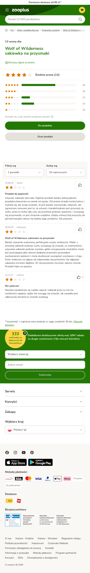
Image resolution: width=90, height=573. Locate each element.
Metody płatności (42, 553)
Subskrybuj (45, 374)
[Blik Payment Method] (19, 479)
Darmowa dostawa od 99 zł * (45, 2)
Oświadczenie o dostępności (42, 557)
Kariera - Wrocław (47, 538)
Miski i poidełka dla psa (28, 30)
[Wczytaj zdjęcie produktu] (20, 62)
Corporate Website (58, 543)
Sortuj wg (51, 165)
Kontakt (49, 548)
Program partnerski (66, 553)
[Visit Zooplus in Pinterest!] (32, 452)
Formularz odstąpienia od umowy (23, 548)
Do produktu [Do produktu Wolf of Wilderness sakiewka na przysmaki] (45, 125)
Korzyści (9, 557)
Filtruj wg (10, 165)
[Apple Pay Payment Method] (57, 479)
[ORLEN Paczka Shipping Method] (19, 501)
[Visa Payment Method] (38, 479)
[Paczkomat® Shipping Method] (9, 501)
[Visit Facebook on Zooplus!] (7, 452)
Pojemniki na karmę (51, 30)
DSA (20, 557)
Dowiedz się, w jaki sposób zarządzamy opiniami (29, 116)
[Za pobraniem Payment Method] (13, 485)
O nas (8, 538)
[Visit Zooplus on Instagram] (15, 452)
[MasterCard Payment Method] (28, 479)
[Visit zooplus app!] (16, 465)
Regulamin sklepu (71, 538)
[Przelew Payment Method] (78, 478)
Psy (12, 30)
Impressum (38, 543)
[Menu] (7, 10)
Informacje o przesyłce (17, 553)
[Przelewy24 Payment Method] (9, 479)
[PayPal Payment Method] (48, 479)
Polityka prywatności (16, 543)
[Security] (13, 520)
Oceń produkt (45, 136)
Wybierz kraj (14, 422)
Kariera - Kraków (25, 538)
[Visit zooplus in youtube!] (24, 452)
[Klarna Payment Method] (67, 479)
